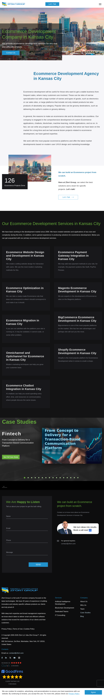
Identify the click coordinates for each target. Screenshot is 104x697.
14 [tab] (70, 477)
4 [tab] (35, 477)
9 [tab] (53, 477)
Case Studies (85, 613)
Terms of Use (17, 629)
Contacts (5, 649)
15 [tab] (74, 477)
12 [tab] (63, 477)
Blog (82, 616)
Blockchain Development (64, 608)
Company (84, 598)
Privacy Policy (74, 694)
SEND (38, 565)
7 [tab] (45, 477)
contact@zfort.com (68, 544)
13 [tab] (67, 477)
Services (58, 598)
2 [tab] (28, 477)
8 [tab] (49, 477)
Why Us (83, 605)
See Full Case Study (11, 457)
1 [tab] (24, 477)
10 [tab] (56, 477)
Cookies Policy (29, 629)
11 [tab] (60, 477)
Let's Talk (52, 4)
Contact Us (10, 53)
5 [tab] (38, 477)
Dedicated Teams (61, 611)
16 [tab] (77, 477)
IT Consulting (60, 615)
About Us (83, 601)
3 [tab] (31, 477)
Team (82, 609)
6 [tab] (42, 477)
